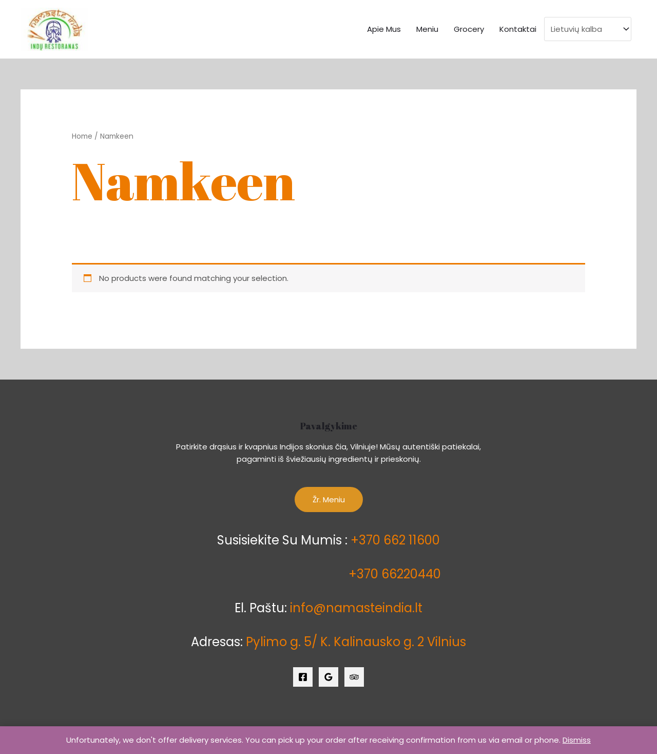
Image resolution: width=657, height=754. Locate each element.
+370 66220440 (395, 574)
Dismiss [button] (577, 739)
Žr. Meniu (329, 499)
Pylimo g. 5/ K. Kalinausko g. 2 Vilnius (356, 641)
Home (82, 136)
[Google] (328, 677)
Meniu (427, 29)
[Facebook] (303, 677)
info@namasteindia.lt (356, 607)
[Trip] (354, 677)
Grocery (469, 29)
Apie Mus (384, 29)
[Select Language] (587, 29)
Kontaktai (517, 29)
